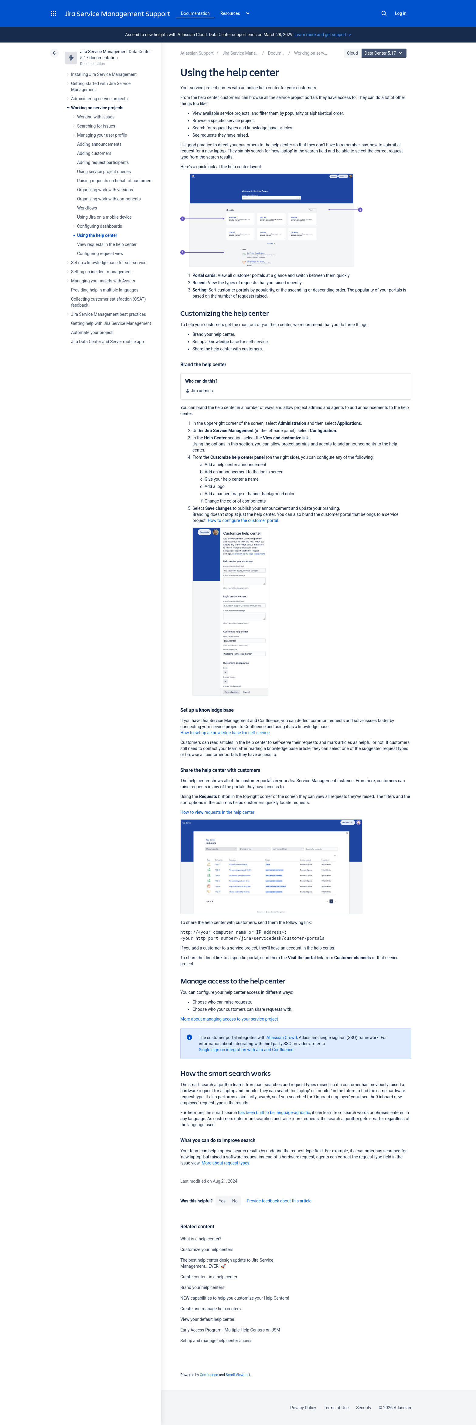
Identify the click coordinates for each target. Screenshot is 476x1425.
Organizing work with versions (105, 189)
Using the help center (97, 235)
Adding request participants (103, 162)
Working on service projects (97, 107)
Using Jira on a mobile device (104, 217)
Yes (222, 1200)
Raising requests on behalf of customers (115, 180)
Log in (400, 13)
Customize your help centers (206, 1249)
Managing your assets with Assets (103, 280)
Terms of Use (336, 1407)
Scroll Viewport (238, 1375)
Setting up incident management (101, 271)
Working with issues (95, 116)
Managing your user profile (102, 135)
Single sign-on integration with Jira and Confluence (246, 1049)
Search (384, 13)
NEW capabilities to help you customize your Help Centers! (234, 1298)
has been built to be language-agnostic (274, 1112)
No (235, 1200)
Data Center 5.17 (385, 53)
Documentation (195, 13)
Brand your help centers (202, 1287)
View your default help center (207, 1319)
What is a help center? (200, 1238)
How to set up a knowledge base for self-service (225, 732)
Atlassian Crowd (282, 1037)
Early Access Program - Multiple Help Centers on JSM (230, 1330)
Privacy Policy (303, 1407)
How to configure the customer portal (243, 520)
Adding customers (94, 153)
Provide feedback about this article (279, 1200)
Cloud (352, 53)
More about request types (225, 1163)
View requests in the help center (107, 244)
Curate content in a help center (208, 1276)
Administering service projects (99, 98)
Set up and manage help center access (216, 1340)
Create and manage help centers (210, 1308)
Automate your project (92, 332)
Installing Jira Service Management (104, 74)
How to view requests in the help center (217, 812)
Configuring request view (100, 253)
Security (363, 1407)
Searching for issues (96, 126)
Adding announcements (99, 144)
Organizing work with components (109, 198)
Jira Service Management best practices (108, 314)
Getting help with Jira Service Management (111, 323)
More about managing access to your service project (229, 1019)
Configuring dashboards (99, 226)
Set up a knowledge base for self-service (108, 262)
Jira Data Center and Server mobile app (107, 341)
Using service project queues (104, 171)
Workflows (87, 208)
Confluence (209, 1375)
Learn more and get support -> (322, 34)
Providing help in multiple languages (104, 290)
